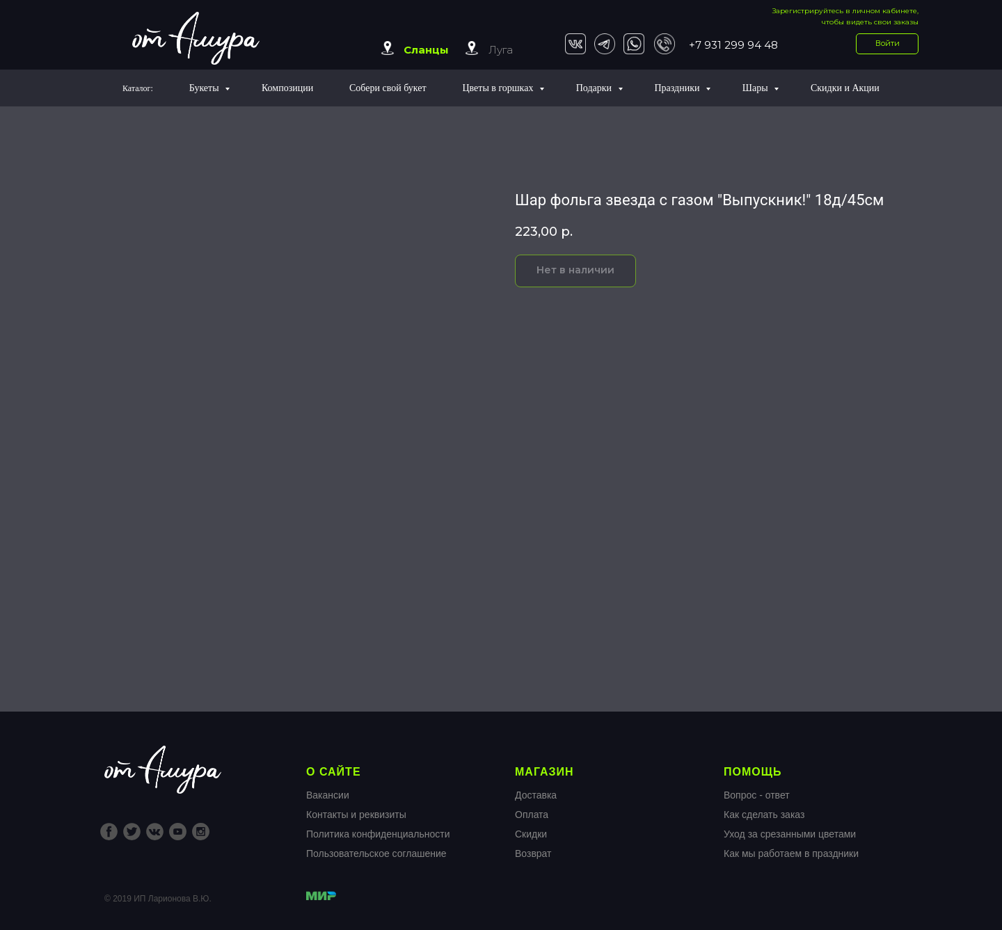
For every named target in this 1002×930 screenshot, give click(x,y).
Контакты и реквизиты (356, 814)
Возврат (533, 853)
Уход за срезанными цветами (790, 834)
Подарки (595, 88)
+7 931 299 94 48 (733, 44)
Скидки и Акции (845, 88)
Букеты (205, 88)
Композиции (287, 88)
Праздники (678, 88)
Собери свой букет (388, 88)
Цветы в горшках (498, 88)
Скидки (531, 834)
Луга (500, 49)
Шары (756, 88)
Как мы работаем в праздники (791, 853)
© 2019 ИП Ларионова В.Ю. (158, 899)
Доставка (536, 795)
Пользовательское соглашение (376, 853)
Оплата (531, 814)
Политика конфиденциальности (378, 834)
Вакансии (327, 795)
